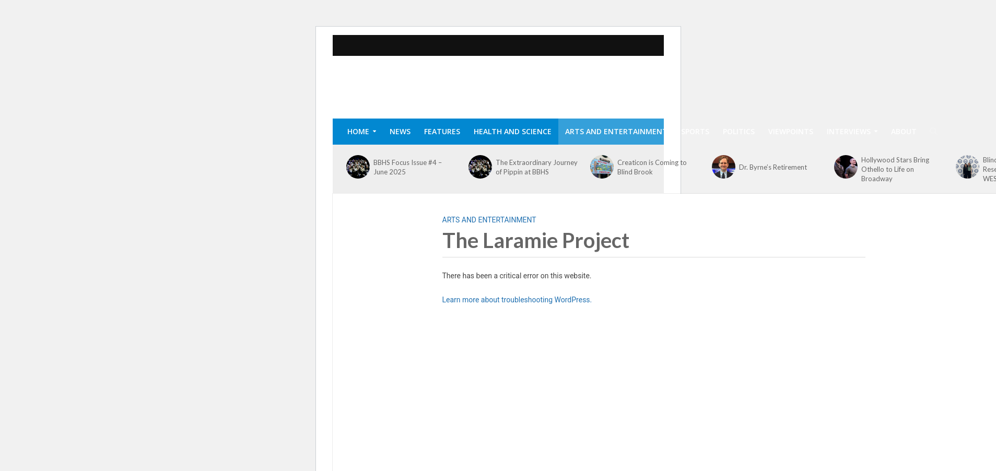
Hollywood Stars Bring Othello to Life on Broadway (895, 169)
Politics (739, 131)
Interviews (849, 131)
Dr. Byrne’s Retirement (773, 167)
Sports (695, 131)
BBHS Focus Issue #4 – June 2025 (407, 167)
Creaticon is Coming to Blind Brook (652, 167)
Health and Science (513, 131)
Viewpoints (790, 131)
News (400, 131)
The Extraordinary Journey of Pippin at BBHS (537, 167)
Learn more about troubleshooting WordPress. (517, 300)
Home (358, 131)
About (904, 131)
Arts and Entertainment (616, 131)
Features (442, 131)
